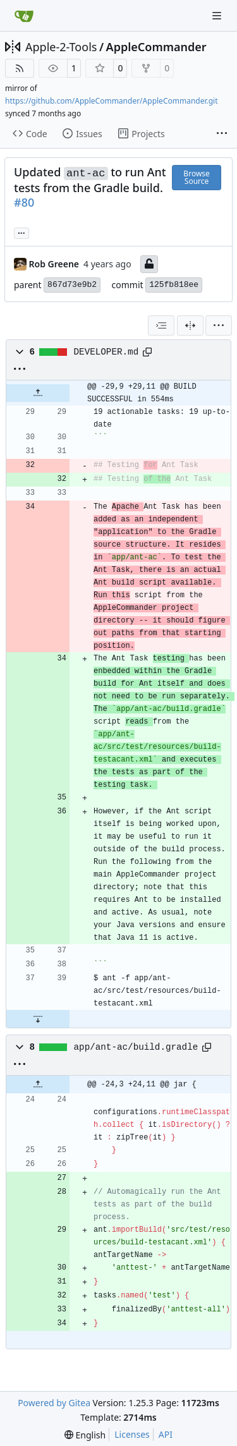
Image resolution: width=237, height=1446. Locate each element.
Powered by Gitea (54, 1403)
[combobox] (161, 325)
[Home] (24, 15)
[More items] (222, 134)
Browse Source (196, 177)
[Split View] (190, 325)
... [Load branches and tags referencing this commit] (21, 232)
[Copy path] (147, 352)
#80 (24, 202)
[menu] (218, 325)
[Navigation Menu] (218, 15)
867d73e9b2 (72, 284)
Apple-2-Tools (61, 46)
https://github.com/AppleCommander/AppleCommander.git (111, 100)
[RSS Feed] (19, 68)
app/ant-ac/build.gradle (136, 1047)
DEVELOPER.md (106, 352)
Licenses (132, 1434)
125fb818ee (173, 284)
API (166, 1434)
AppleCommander (156, 46)
